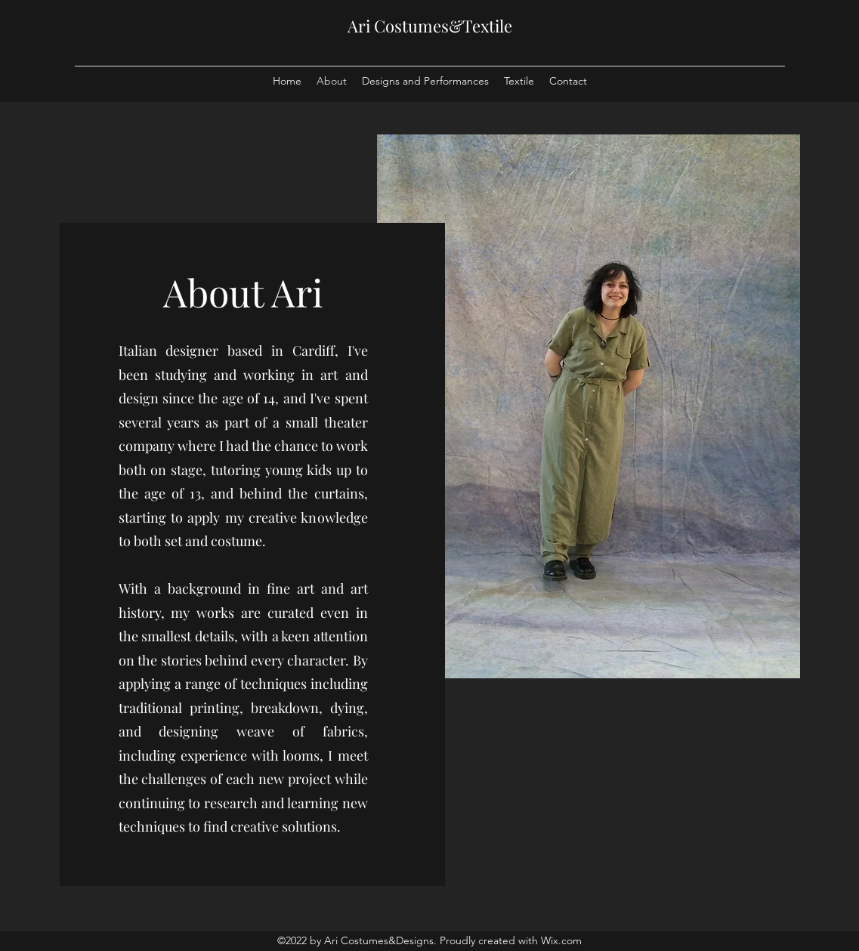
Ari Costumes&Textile (430, 25)
